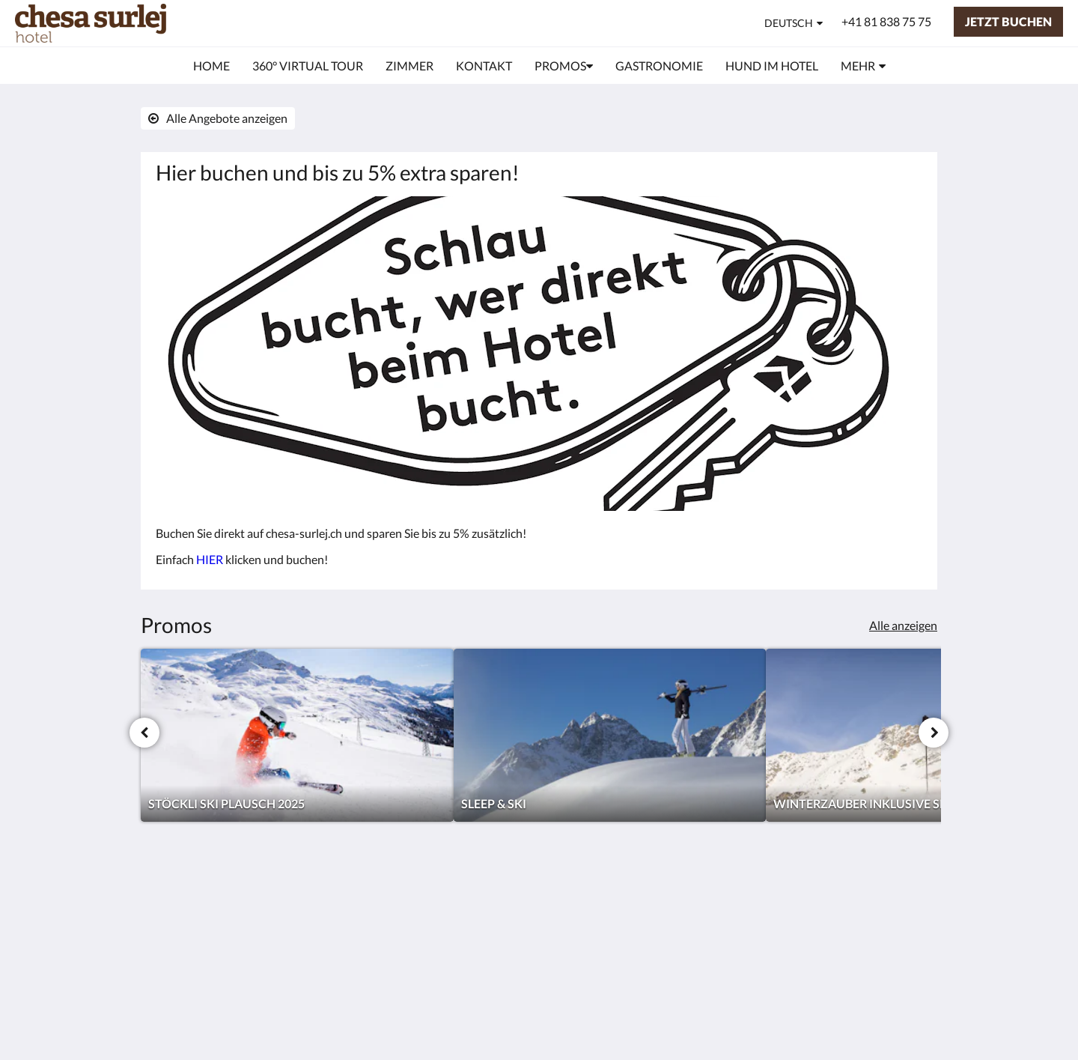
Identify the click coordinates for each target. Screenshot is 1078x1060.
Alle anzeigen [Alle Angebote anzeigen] (903, 625)
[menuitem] (211, 66)
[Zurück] (144, 733)
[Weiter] (933, 733)
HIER (209, 559)
